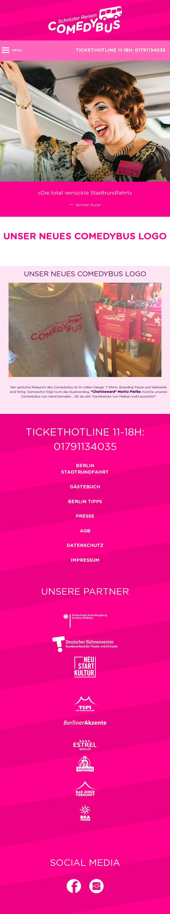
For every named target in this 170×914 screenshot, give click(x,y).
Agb (85, 531)
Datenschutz (85, 545)
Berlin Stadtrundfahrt (85, 469)
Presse (85, 516)
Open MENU (5, 50)
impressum (85, 560)
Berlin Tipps (85, 501)
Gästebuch (85, 487)
